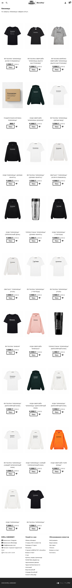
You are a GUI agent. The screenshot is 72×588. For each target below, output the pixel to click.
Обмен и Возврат (30, 540)
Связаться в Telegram (8, 540)
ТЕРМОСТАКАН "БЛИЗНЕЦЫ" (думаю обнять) (36, 233)
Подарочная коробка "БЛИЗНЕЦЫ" (12, 119)
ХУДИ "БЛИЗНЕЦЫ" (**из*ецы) (58, 233)
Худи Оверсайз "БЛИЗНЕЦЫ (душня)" (36, 119)
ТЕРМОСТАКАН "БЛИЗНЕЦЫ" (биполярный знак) (59, 347)
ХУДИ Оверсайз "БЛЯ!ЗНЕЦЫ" (59, 464)
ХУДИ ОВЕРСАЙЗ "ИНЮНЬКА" (36, 347)
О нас (27, 555)
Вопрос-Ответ (29, 552)
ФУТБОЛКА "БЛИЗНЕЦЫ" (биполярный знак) (12, 405)
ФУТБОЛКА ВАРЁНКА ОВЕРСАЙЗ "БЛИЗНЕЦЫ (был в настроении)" (58, 61)
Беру (10, 67)
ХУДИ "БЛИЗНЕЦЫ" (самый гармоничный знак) (35, 464)
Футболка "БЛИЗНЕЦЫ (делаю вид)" (58, 119)
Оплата (51, 547)
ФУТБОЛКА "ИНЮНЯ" (12, 346)
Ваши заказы (53, 543)
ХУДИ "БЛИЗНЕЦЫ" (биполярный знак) (58, 405)
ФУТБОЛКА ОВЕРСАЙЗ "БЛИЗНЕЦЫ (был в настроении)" (36, 61)
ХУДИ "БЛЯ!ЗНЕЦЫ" (12, 522)
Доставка (52, 545)
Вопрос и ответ (54, 550)
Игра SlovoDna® (30, 569)
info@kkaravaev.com (8, 545)
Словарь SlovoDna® (31, 572)
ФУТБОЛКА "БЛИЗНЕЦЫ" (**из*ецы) (35, 290)
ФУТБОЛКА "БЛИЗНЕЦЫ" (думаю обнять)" (35, 176)
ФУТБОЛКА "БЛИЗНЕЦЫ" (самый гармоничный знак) (12, 465)
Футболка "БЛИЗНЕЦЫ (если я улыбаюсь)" (12, 60)
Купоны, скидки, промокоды (33, 557)
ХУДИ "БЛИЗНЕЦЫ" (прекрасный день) (12, 233)
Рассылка (28, 547)
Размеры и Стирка (31, 545)
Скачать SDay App (30, 574)
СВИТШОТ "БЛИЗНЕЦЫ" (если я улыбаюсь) (58, 176)
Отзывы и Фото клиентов (33, 543)
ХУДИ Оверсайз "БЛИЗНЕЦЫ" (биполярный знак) (36, 406)
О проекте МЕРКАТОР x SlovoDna (35, 550)
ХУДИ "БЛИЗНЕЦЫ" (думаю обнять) (12, 176)
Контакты (52, 552)
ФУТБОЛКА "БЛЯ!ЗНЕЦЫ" (36, 522)
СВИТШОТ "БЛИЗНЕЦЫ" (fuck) (12, 290)
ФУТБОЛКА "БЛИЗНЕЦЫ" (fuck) (58, 290)
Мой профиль (53, 540)
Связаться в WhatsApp (9, 543)
